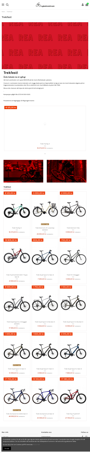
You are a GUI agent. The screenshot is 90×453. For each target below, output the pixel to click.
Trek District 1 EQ (73, 228)
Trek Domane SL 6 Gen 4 (45, 414)
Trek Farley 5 (45, 144)
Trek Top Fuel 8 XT (73, 414)
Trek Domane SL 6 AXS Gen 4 (16, 414)
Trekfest (7, 187)
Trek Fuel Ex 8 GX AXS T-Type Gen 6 (16, 276)
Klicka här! (36, 444)
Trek (45, 146)
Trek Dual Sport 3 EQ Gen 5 (73, 322)
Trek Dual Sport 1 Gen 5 (45, 369)
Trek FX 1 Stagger (73, 275)
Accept (7, 448)
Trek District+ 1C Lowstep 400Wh (45, 229)
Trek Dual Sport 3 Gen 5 (17, 369)
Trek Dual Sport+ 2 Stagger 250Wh (17, 323)
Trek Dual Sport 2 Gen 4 (45, 275)
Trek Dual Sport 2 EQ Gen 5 (45, 322)
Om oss (5, 436)
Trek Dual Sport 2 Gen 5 (73, 369)
